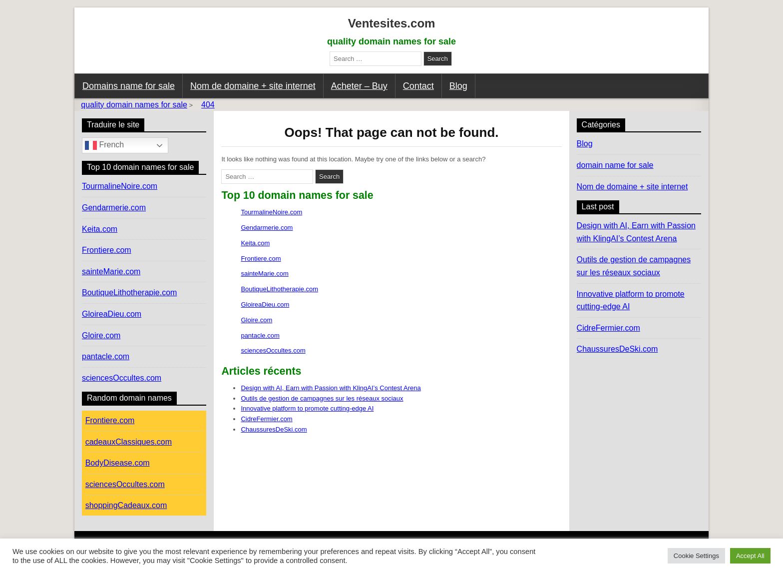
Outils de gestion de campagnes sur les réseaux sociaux (322, 398)
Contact (418, 86)
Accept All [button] (750, 556)
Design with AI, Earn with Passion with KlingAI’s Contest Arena (330, 388)
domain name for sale (615, 165)
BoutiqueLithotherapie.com (279, 289)
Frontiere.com (261, 258)
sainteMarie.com (264, 273)
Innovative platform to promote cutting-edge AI (307, 408)
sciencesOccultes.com (273, 350)
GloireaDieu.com (265, 304)
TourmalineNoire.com (271, 212)
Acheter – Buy (359, 86)
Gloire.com (256, 320)
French (104, 145)
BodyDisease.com (117, 463)
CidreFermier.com (266, 419)
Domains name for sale (128, 86)
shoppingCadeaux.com (126, 505)
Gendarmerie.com (267, 227)
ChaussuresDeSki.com (274, 429)
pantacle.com (260, 335)
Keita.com (255, 243)
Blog (458, 86)
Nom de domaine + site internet (253, 86)
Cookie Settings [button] (696, 556)
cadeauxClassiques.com (128, 442)
